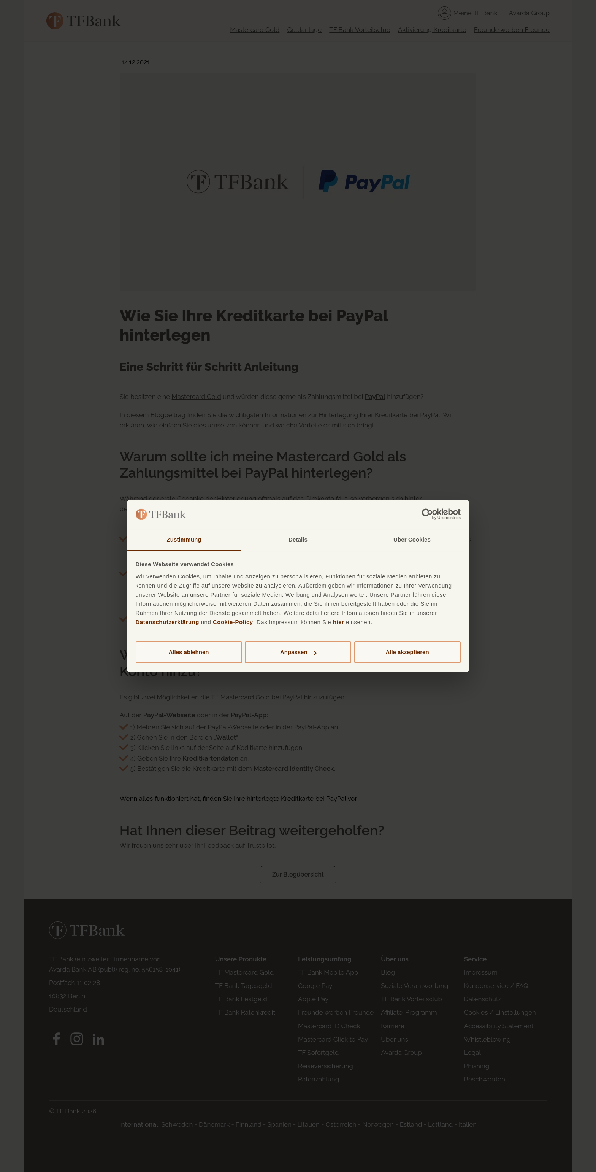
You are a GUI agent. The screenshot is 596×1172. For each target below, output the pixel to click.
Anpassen (298, 652)
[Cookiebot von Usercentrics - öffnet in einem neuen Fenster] (427, 514)
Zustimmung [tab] (184, 539)
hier (338, 622)
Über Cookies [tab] (412, 539)
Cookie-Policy (233, 622)
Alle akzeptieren (407, 652)
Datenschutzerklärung (168, 622)
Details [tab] (298, 539)
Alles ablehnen (189, 652)
